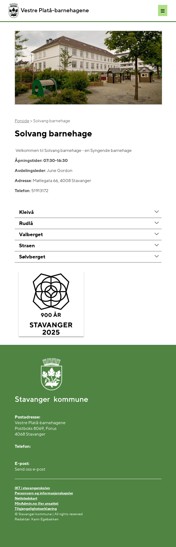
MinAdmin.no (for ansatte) (36, 503)
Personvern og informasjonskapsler (44, 493)
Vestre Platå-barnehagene (49, 10)
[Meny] (163, 10)
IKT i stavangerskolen (32, 488)
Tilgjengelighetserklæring (36, 509)
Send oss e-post (30, 469)
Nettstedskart (26, 498)
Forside (22, 120)
